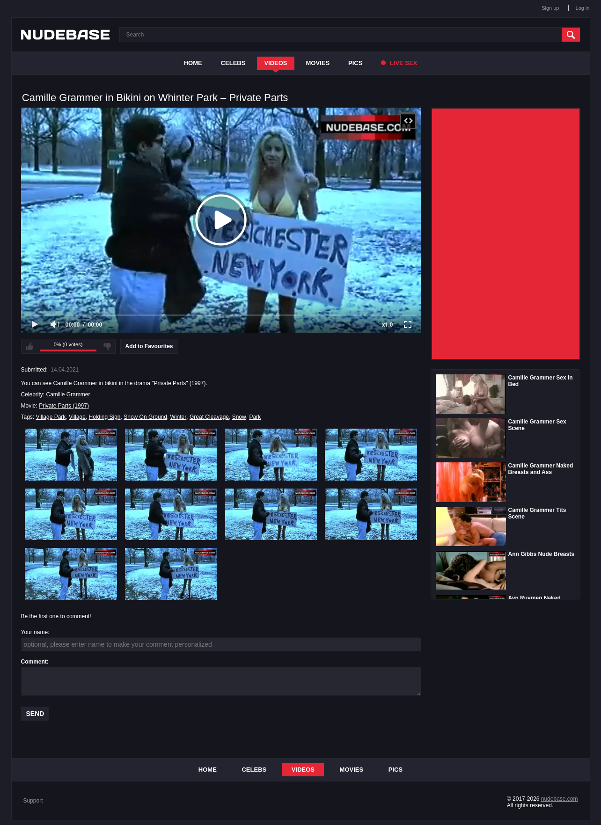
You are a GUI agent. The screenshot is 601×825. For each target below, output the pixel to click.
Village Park (51, 417)
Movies (318, 62)
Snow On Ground (145, 417)
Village (77, 417)
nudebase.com (559, 799)
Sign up (550, 8)
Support (33, 800)
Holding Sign (105, 417)
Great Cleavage (209, 417)
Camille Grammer (68, 394)
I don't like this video (107, 346)
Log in (583, 8)
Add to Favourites (149, 346)
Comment (34, 661)
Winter (178, 417)
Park (255, 417)
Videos (275, 62)
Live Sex (399, 62)
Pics (355, 62)
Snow (239, 417)
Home (193, 62)
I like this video (29, 346)
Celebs (233, 62)
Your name (34, 632)
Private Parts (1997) (64, 405)
